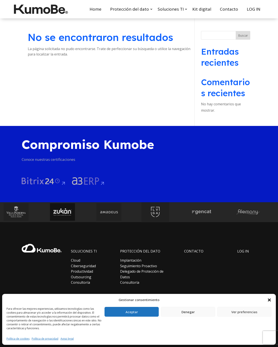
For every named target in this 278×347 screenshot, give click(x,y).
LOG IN (253, 9)
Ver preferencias (244, 312)
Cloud (75, 260)
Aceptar (132, 312)
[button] (269, 300)
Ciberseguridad (83, 266)
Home (95, 9)
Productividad (82, 271)
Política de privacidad (45, 338)
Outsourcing (81, 277)
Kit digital (201, 9)
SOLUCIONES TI (84, 251)
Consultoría (80, 282)
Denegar (188, 312)
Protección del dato (129, 9)
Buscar (243, 35)
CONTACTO (193, 251)
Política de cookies (18, 338)
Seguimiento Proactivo (138, 266)
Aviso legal (67, 338)
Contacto (229, 9)
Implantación (130, 260)
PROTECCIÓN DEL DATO (140, 251)
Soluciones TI (171, 9)
